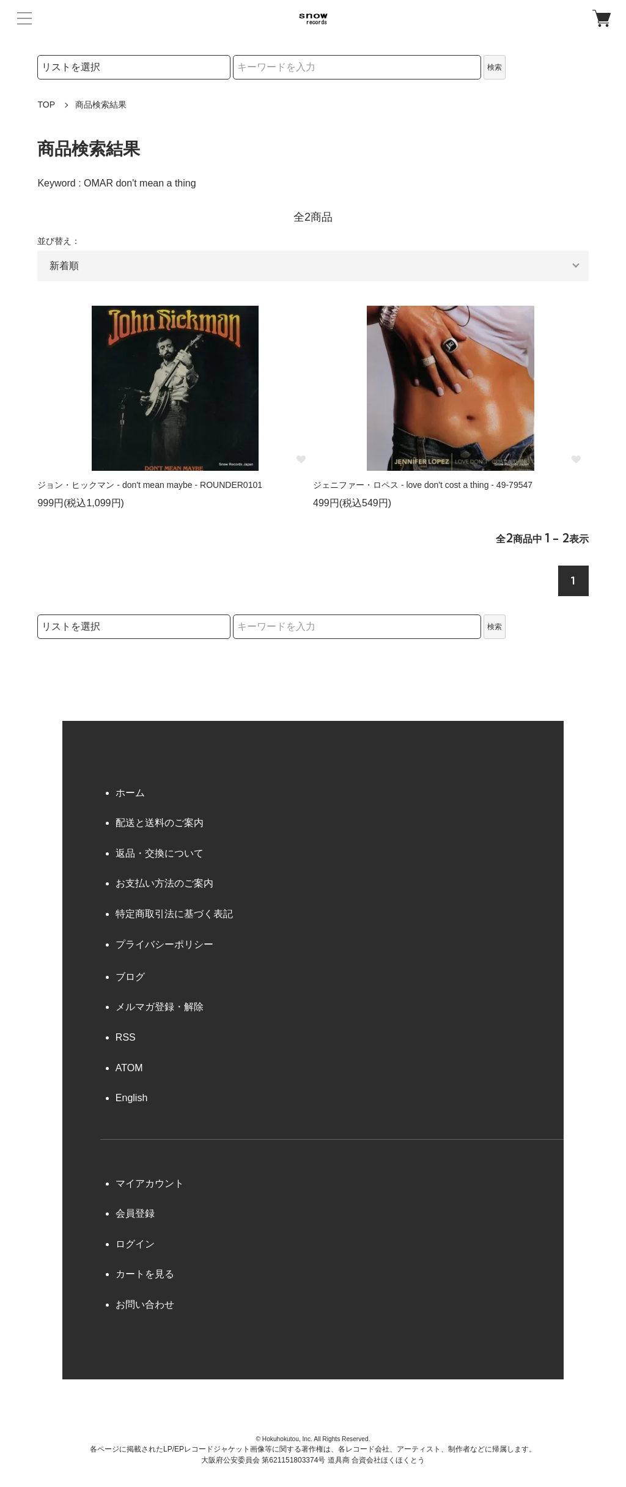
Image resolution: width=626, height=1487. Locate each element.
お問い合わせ (145, 1304)
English (131, 1098)
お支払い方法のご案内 (164, 883)
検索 (494, 67)
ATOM (129, 1068)
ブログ (130, 977)
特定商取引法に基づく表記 (174, 914)
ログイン (135, 1244)
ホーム (130, 793)
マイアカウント (150, 1183)
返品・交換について (160, 853)
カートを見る (145, 1274)
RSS (126, 1037)
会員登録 (135, 1213)
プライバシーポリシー (164, 944)
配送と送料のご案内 (160, 822)
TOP (46, 104)
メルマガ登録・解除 (160, 1007)
